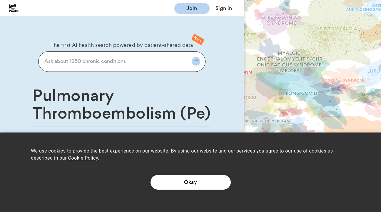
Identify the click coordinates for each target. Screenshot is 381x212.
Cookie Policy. (83, 158)
